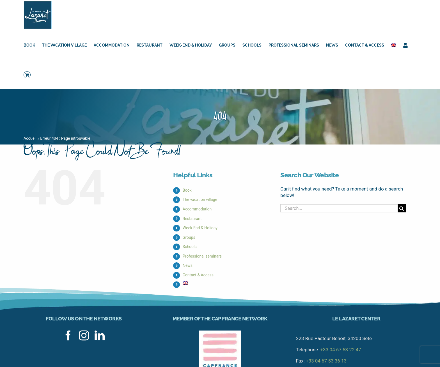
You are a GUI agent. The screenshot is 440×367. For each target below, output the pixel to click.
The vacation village (200, 199)
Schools (190, 246)
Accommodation (197, 209)
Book (187, 190)
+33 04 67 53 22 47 (340, 349)
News (187, 265)
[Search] (402, 208)
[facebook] (68, 336)
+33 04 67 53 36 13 (326, 361)
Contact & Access (198, 275)
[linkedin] (100, 336)
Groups (189, 237)
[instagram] (84, 336)
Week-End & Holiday (200, 228)
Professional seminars (202, 256)
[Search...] (339, 208)
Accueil (30, 138)
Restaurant (192, 218)
